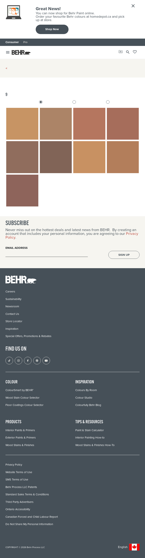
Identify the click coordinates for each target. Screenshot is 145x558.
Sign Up (124, 255)
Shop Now (52, 29)
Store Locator (13, 321)
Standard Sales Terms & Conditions (27, 494)
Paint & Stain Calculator (89, 430)
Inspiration (11, 329)
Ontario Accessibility (17, 509)
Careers (10, 291)
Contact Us (12, 314)
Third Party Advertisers (19, 502)
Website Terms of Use (18, 472)
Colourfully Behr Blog (88, 405)
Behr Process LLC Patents (21, 487)
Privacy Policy (13, 465)
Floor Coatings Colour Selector (24, 405)
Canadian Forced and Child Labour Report (31, 517)
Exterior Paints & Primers (20, 437)
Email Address (16, 248)
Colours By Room (86, 390)
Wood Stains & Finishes (19, 445)
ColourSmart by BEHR (19, 390)
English (129, 547)
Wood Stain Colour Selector (22, 398)
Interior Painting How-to (90, 437)
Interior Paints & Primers (20, 430)
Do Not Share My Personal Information (29, 524)
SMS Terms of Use (16, 479)
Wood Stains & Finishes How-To (95, 445)
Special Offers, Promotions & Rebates (28, 336)
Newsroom (12, 306)
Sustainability (13, 299)
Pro (25, 42)
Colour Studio (83, 398)
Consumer (12, 42)
